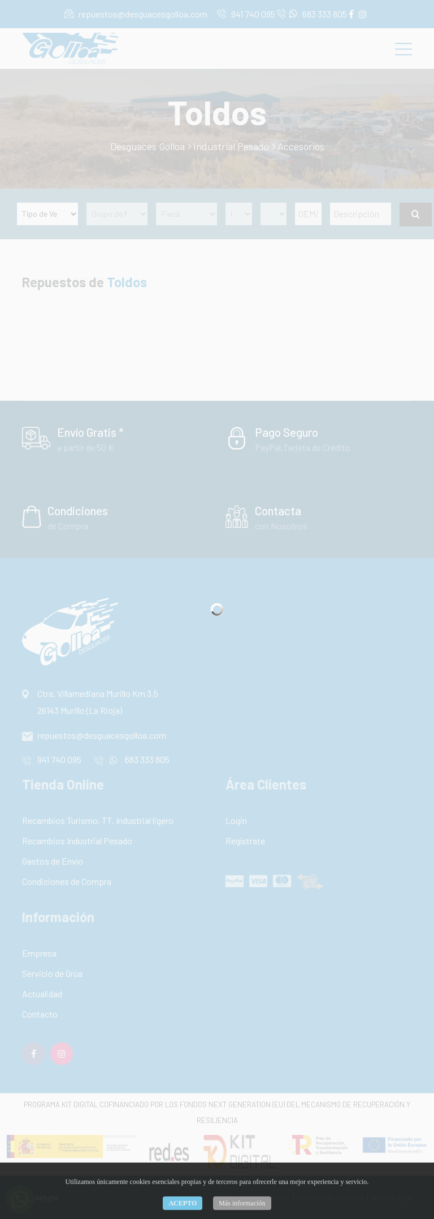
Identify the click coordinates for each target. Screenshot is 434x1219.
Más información (242, 1203)
